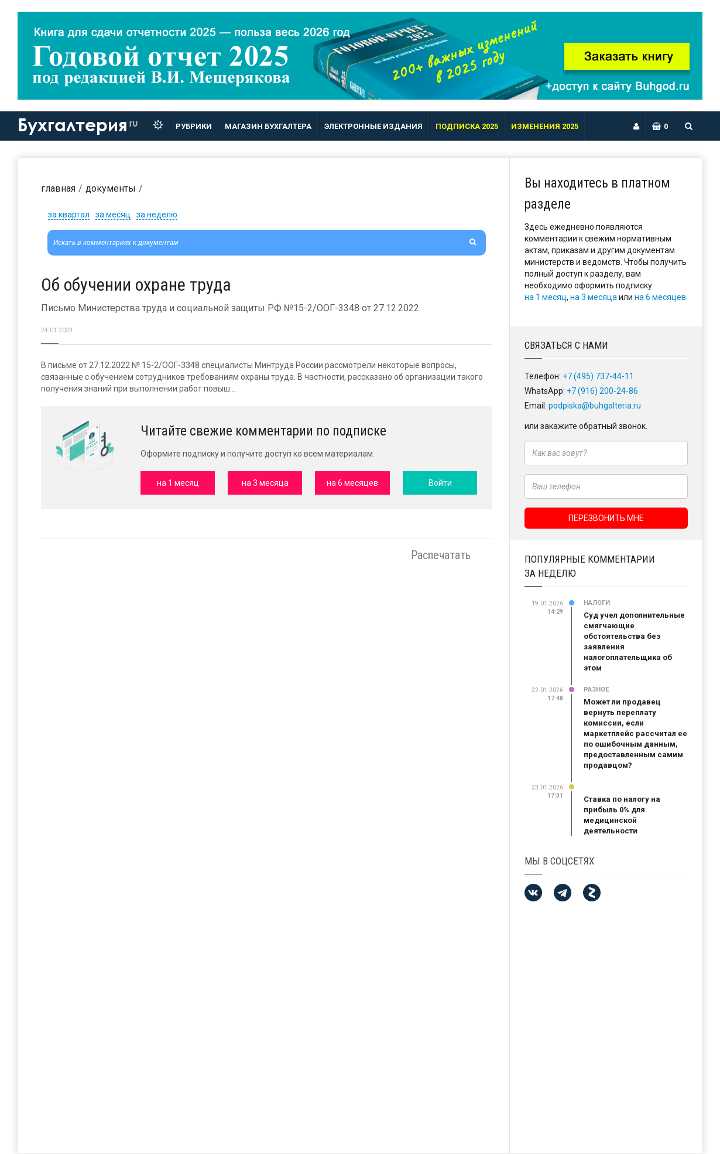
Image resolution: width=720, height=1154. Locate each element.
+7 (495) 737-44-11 (598, 376)
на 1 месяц (545, 297)
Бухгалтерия (78, 124)
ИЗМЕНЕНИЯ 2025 (544, 126)
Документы (110, 188)
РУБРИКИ (194, 126)
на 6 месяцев (660, 297)
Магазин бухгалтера (268, 126)
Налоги (597, 603)
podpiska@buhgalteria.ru (594, 405)
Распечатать (441, 555)
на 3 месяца (593, 297)
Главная (58, 188)
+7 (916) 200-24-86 (602, 391)
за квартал (69, 214)
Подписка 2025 (467, 126)
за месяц (113, 214)
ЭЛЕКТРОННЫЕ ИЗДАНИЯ (373, 126)
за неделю (156, 214)
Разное (596, 689)
